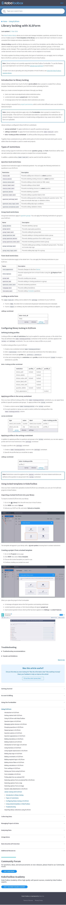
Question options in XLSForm (13, 733)
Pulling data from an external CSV (14, 777)
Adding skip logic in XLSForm (13, 754)
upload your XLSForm (36, 66)
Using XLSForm (14, 21)
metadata (31, 291)
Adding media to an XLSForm (13, 742)
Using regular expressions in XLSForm (16, 751)
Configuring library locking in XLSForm (17, 801)
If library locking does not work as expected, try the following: (33, 651)
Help (61, 3)
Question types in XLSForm (12, 721)
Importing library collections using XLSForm (17, 810)
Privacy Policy (39, 900)
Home (4, 21)
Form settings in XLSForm (12, 768)
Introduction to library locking (14, 795)
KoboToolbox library (10, 35)
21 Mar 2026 (14, 31)
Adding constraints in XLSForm (13, 757)
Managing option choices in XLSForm (15, 724)
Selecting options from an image (14, 786)
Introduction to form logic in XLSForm (15, 745)
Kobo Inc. (41, 896)
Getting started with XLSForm (13, 715)
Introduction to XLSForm (11, 713)
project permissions (27, 104)
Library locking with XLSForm (13, 792)
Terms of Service (28, 900)
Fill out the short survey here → (33, 678)
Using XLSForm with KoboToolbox (14, 718)
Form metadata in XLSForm (12, 774)
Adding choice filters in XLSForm (14, 762)
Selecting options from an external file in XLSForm (19, 780)
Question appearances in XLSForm (14, 736)
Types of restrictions (12, 798)
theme (38, 269)
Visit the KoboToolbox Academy (14, 887)
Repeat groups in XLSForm (12, 730)
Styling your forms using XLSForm (14, 771)
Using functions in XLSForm (12, 748)
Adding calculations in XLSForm (13, 765)
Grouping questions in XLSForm (13, 727)
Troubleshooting (11, 807)
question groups (26, 216)
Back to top (61, 660)
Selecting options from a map (13, 783)
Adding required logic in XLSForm (14, 759)
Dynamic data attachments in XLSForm (16, 789)
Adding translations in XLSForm (13, 739)
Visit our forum (9, 871)
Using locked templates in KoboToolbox (18, 804)
